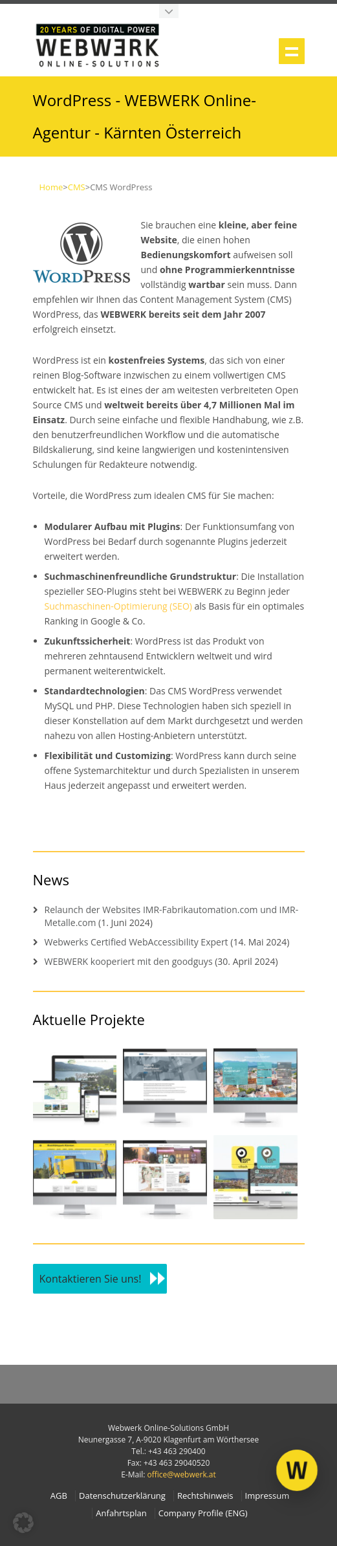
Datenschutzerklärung (122, 1495)
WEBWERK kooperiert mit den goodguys (129, 961)
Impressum (267, 1495)
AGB (58, 1495)
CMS (76, 187)
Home (51, 187)
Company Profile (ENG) (203, 1513)
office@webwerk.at (181, 1474)
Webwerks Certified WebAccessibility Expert (136, 942)
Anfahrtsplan (121, 1513)
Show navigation (292, 51)
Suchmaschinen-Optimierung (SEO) (118, 606)
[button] (23, 1522)
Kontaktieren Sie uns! (90, 1279)
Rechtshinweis (205, 1495)
